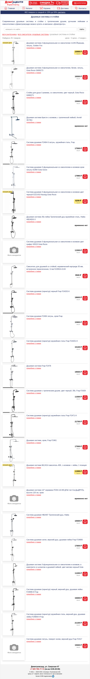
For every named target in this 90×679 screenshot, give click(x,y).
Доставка (63, 8)
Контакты (80, 8)
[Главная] (14, 2)
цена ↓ (75, 38)
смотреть (61, 12)
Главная (9, 8)
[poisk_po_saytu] (40, 29)
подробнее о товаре (33, 48)
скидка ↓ (83, 38)
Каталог (27, 8)
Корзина (45, 8)
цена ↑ (68, 38)
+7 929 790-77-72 (37, 669)
